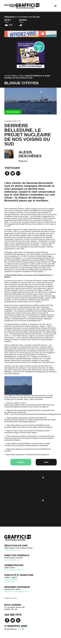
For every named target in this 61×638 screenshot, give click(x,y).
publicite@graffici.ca (11, 580)
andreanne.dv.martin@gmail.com (16, 591)
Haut (46, 462)
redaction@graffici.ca (12, 550)
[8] (47, 345)
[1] (29, 216)
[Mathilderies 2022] (30, 54)
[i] (19, 256)
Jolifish (20, 629)
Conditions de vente (10, 598)
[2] (9, 222)
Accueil (7, 76)
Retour (21, 462)
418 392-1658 (9, 582)
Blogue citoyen (18, 76)
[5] (42, 321)
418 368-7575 (12, 614)
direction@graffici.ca (11, 560)
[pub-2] (30, 33)
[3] (44, 271)
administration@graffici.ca (13, 570)
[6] (11, 336)
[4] (42, 302)
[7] (16, 338)
